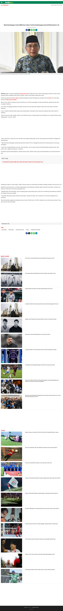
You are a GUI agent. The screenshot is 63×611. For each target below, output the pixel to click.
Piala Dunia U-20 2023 (11, 99)
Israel (49, 98)
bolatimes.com (29, 607)
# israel (27, 229)
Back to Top (31, 609)
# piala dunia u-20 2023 (35, 229)
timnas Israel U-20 (24, 93)
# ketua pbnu (11, 229)
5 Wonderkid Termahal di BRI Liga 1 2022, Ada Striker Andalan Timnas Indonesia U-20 (23, 161)
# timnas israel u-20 (20, 229)
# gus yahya (3, 229)
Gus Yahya (15, 98)
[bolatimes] (9, 2)
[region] (31, 15)
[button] (1, 2)
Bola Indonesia (4, 5)
